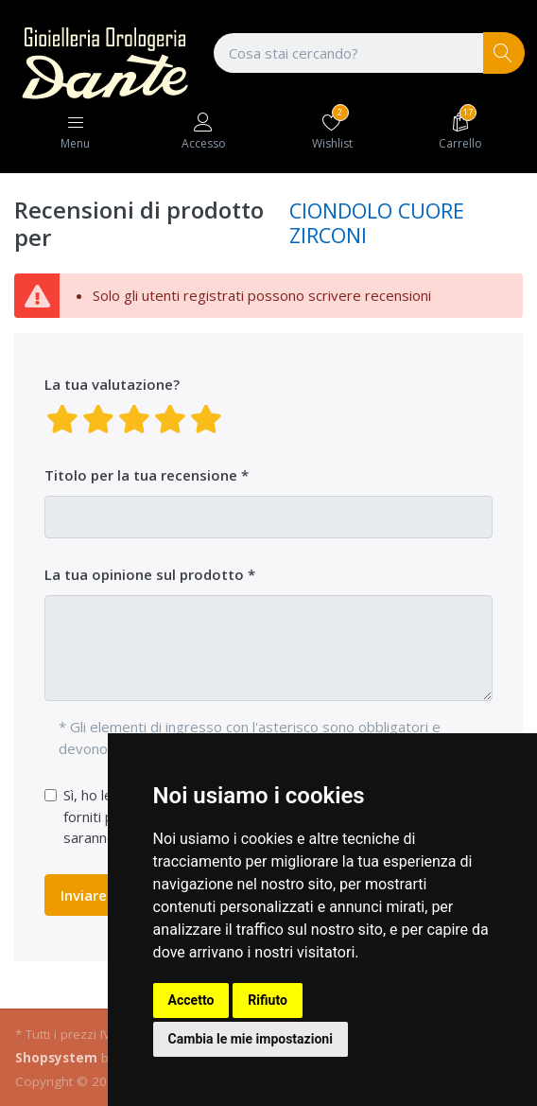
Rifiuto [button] (267, 1000)
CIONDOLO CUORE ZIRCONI (376, 223)
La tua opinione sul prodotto (144, 574)
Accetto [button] (191, 1000)
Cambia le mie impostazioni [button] (250, 1038)
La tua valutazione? (112, 384)
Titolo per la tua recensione (140, 474)
